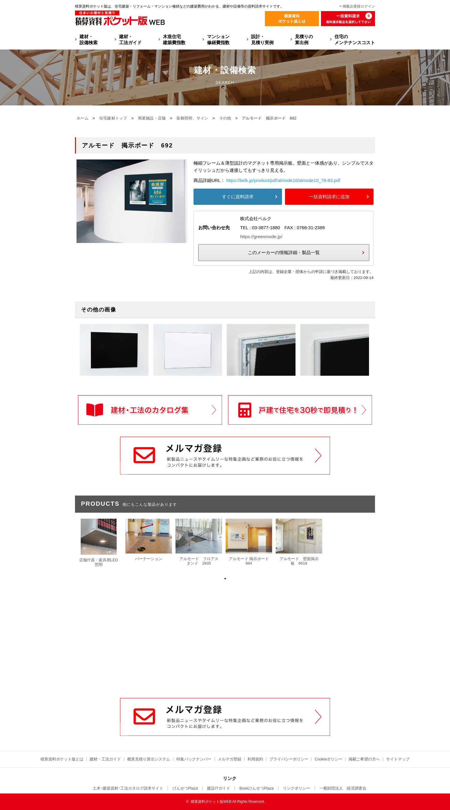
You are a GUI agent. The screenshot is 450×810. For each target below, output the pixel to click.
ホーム (82, 118)
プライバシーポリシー (288, 759)
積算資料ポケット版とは (61, 759)
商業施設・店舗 (152, 118)
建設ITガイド (218, 788)
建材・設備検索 (89, 39)
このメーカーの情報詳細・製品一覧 (284, 252)
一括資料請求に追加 (329, 196)
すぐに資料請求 (238, 196)
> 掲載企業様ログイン (357, 6)
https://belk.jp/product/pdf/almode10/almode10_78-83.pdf (283, 180)
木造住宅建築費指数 (174, 39)
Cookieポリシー (328, 759)
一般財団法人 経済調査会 (343, 788)
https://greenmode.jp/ (261, 236)
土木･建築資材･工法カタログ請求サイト (128, 788)
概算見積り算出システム (148, 759)
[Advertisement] (225, 652)
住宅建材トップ (113, 118)
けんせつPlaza (185, 788)
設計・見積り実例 (262, 39)
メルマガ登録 (229, 759)
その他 (225, 118)
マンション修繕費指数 (218, 39)
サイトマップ (398, 759)
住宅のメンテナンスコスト (354, 39)
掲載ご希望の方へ (364, 759)
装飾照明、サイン (192, 118)
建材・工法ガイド (130, 39)
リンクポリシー (296, 788)
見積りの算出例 (304, 39)
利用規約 (255, 759)
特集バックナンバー (194, 759)
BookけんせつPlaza (256, 788)
